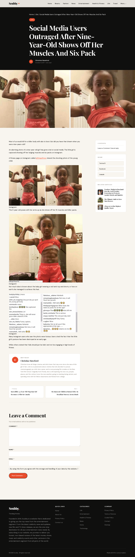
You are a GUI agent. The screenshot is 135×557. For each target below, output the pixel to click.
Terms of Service (110, 514)
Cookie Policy (109, 518)
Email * (11, 459)
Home (50, 4)
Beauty (57, 4)
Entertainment (84, 4)
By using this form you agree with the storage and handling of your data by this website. (44, 469)
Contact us (59, 522)
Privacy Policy (59, 519)
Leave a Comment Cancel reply (108, 150)
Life (108, 4)
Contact (107, 521)
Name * (11, 449)
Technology (84, 528)
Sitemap (107, 525)
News (74, 4)
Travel (115, 4)
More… (123, 4)
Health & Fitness (98, 4)
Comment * (13, 426)
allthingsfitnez (41, 158)
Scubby (14, 3)
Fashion (65, 4)
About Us (58, 515)
